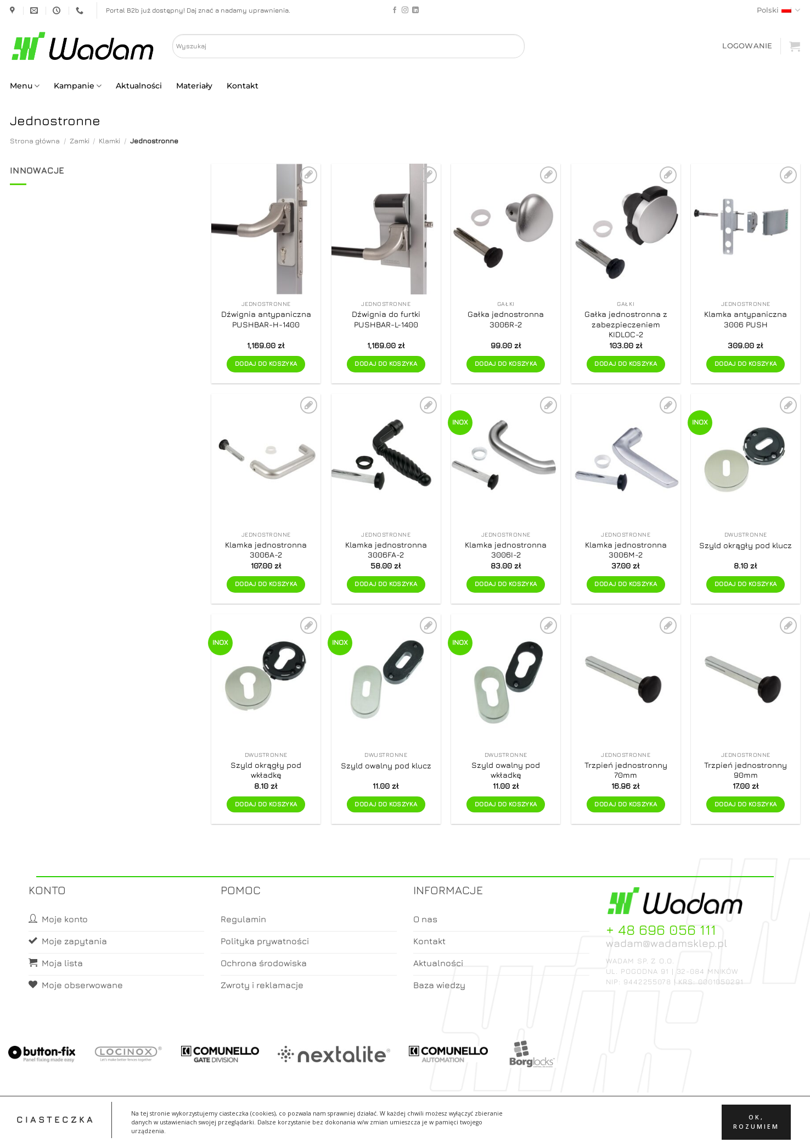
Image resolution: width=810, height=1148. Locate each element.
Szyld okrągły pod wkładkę (265, 770)
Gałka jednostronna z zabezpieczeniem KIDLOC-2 (625, 324)
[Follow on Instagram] (405, 10)
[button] (747, 46)
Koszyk (431, 1129)
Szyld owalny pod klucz (386, 765)
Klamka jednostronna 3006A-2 (266, 550)
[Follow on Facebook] (394, 10)
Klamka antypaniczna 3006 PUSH (745, 319)
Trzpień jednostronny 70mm (625, 770)
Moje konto (387, 1129)
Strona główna (35, 141)
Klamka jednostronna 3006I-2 (506, 550)
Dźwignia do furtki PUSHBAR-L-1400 (386, 319)
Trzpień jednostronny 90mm (745, 770)
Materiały (194, 86)
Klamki (109, 141)
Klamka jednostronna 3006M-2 (626, 550)
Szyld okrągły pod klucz (745, 545)
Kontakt (242, 86)
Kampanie (78, 86)
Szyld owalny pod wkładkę (505, 770)
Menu (25, 86)
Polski (778, 10)
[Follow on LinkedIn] (415, 10)
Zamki (79, 141)
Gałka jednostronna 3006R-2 (506, 319)
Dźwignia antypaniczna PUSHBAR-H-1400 (266, 319)
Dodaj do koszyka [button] (266, 363)
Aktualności (139, 86)
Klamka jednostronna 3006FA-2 (386, 550)
